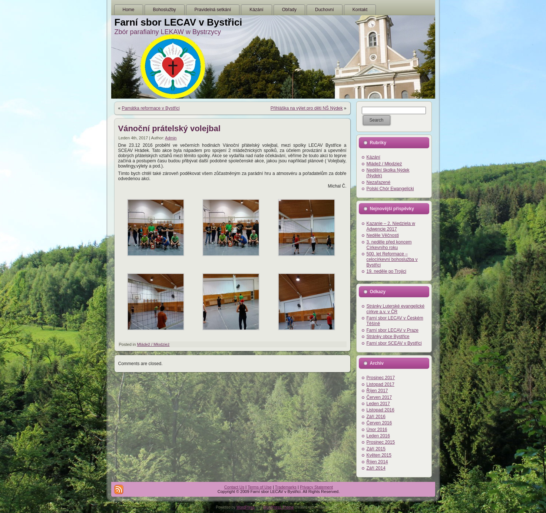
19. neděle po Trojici (386, 271)
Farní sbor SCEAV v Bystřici (394, 343)
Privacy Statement (316, 487)
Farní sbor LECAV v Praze (393, 330)
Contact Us (234, 487)
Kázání (373, 157)
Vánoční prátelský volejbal (169, 128)
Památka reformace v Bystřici (151, 108)
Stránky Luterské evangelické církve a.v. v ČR (396, 309)
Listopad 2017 (380, 384)
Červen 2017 (379, 397)
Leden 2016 (378, 435)
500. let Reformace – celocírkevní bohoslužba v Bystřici (392, 259)
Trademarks (286, 487)
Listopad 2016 (380, 410)
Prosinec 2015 (381, 442)
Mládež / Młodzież (153, 344)
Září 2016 (376, 416)
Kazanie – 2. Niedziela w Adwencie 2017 (391, 226)
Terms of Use (260, 487)
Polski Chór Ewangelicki (390, 188)
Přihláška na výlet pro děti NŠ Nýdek (307, 108)
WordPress (245, 507)
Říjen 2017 (377, 390)
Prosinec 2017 (381, 377)
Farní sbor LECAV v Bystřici (178, 22)
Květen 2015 (379, 455)
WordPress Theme (278, 507)
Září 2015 (376, 448)
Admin (170, 138)
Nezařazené (379, 182)
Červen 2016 (379, 423)
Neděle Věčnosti (383, 235)
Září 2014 (376, 468)
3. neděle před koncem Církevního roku (389, 244)
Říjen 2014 (377, 461)
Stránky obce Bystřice (388, 336)
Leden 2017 (378, 403)
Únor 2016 (377, 429)
